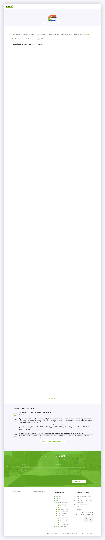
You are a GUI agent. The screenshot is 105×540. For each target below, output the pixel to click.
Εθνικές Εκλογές (78, 34)
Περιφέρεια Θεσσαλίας (28, 34)
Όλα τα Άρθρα (16, 34)
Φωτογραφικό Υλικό (61, 526)
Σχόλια (61, 507)
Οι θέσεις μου (59, 498)
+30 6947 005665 (87, 512)
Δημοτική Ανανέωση (66, 34)
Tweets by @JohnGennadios (39, 491)
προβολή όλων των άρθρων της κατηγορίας (52, 441)
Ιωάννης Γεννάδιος (16, 491)
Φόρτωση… (52, 220)
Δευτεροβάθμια (64, 524)
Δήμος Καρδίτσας (64, 506)
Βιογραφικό (58, 496)
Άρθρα (15, 39)
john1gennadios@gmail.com (84, 514)
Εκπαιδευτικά (22, 39)
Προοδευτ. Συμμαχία (54, 34)
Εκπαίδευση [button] (87, 34)
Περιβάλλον (63, 522)
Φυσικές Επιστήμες (64, 519)
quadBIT (88, 533)
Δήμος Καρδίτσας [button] (40, 34)
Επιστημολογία (63, 520)
